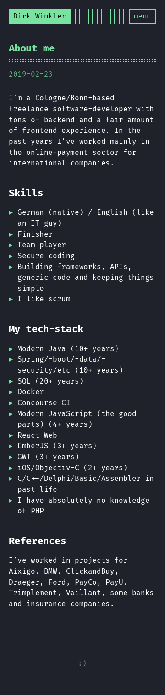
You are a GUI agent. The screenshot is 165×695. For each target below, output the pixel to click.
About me (32, 48)
